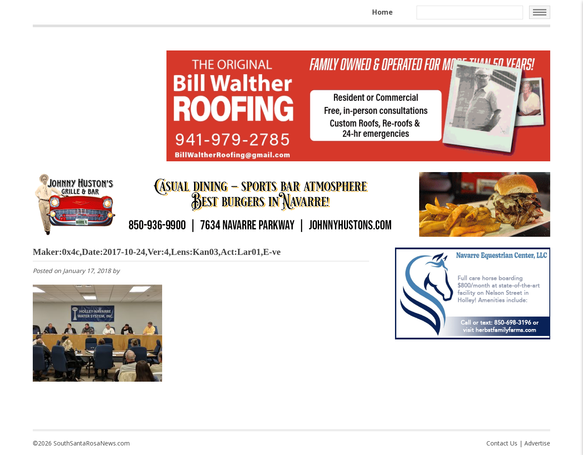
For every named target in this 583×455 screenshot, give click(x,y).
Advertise (537, 443)
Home (382, 12)
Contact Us (501, 443)
